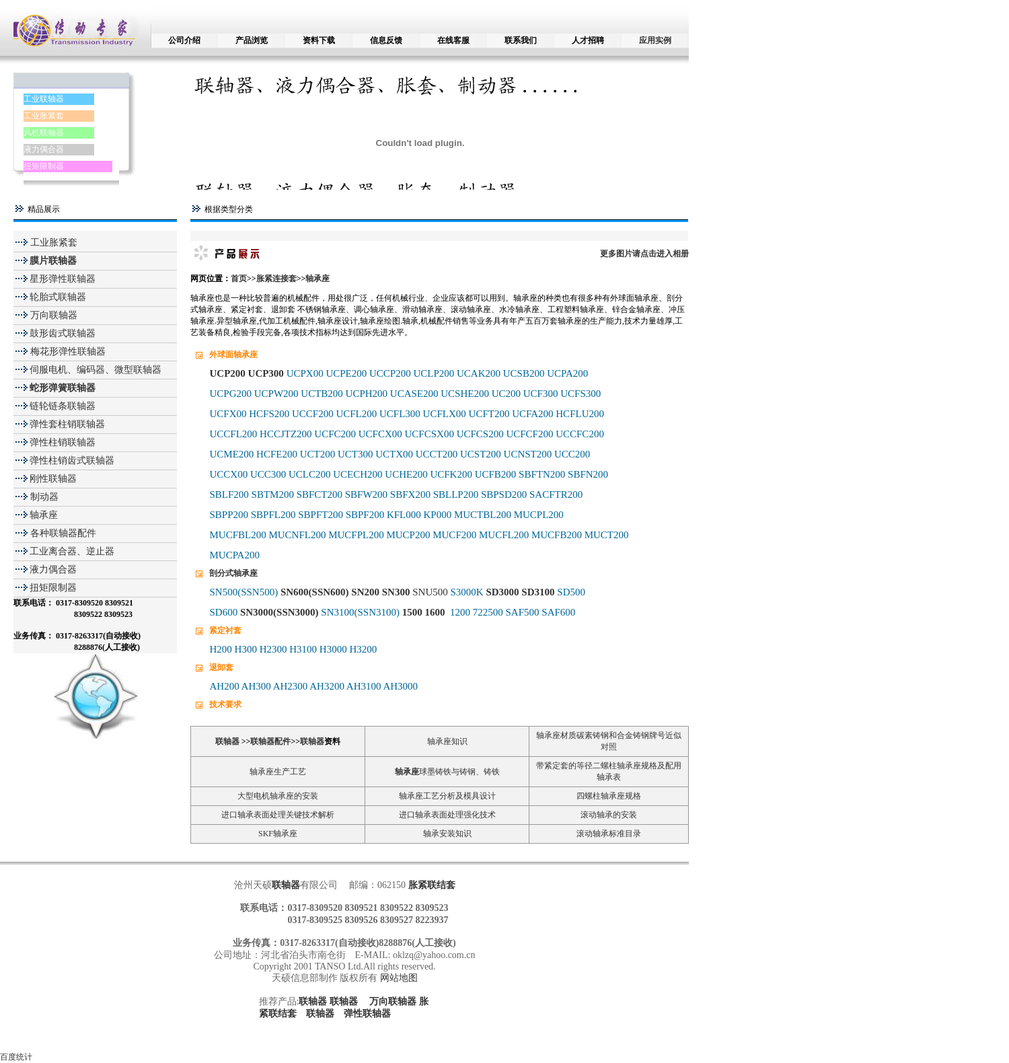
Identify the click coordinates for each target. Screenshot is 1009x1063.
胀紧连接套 (276, 278)
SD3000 (502, 592)
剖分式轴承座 (233, 573)
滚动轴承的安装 (609, 814)
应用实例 (655, 40)
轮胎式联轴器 (58, 297)
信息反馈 (386, 40)
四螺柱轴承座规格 (608, 796)
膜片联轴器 (53, 261)
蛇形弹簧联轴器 (63, 388)
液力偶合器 (44, 149)
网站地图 (399, 978)
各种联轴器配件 (63, 533)
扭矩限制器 (44, 166)
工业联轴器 (44, 99)
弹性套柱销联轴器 (67, 424)
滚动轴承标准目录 (608, 833)
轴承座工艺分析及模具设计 (447, 796)
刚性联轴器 (53, 479)
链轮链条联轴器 (63, 406)
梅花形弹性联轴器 (67, 351)
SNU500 (430, 592)
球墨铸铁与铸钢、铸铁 (459, 771)
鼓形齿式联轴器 (63, 333)
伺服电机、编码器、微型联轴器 (95, 370)
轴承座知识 (447, 741)
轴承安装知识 (447, 833)
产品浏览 (251, 40)
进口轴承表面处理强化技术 (447, 814)
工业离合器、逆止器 (72, 551)
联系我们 (520, 40)
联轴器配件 (270, 741)
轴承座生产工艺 (278, 771)
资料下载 (319, 40)
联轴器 (227, 741)
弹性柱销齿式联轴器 (72, 460)
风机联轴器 (44, 132)
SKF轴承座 (277, 833)
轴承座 (44, 515)
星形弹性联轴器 (63, 279)
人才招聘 (588, 40)
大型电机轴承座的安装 (277, 796)
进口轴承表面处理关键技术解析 (277, 814)
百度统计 (16, 1057)
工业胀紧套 (44, 115)
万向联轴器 (52, 315)
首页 (239, 278)
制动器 (43, 497)
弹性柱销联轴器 (63, 442)
